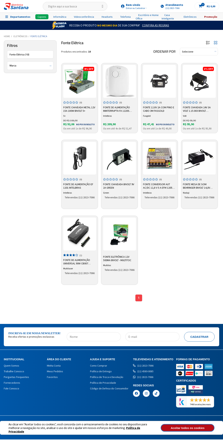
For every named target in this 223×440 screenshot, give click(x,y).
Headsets (107, 16)
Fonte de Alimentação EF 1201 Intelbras (79, 185)
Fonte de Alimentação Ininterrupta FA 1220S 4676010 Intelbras (117, 108)
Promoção (210, 16)
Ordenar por (164, 51)
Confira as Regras (155, 25)
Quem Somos (11, 366)
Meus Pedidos (55, 372)
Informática (59, 16)
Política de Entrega (101, 372)
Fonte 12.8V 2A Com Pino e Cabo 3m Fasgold (159, 108)
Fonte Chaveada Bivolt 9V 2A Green (119, 185)
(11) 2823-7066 (143, 366)
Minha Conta (54, 366)
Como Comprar (98, 366)
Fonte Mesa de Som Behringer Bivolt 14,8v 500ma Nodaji (197, 185)
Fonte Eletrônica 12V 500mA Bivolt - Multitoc (118, 258)
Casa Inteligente (168, 16)
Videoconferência (84, 16)
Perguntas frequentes (16, 377)
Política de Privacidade (127, 429)
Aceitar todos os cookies (194, 428)
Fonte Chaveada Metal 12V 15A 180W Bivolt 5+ (80, 108)
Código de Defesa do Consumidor (109, 389)
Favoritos (52, 377)
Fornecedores (12, 383)
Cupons (42, 16)
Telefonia (125, 16)
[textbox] (75, 6)
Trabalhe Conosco (14, 372)
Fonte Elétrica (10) (19, 54)
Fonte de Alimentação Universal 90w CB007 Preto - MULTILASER (77, 261)
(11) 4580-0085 (143, 372)
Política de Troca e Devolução (106, 377)
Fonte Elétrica (38, 36)
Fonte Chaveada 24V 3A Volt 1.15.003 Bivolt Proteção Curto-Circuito (199, 108)
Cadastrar (199, 337)
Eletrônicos (190, 16)
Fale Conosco (11, 389)
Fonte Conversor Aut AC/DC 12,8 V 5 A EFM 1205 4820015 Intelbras (158, 185)
